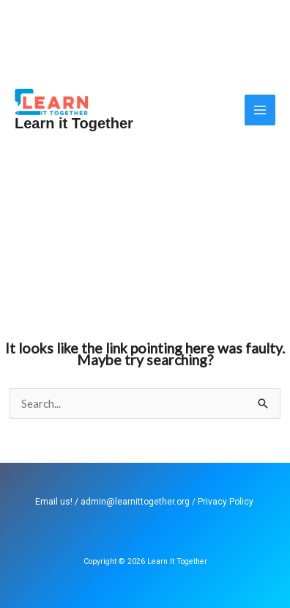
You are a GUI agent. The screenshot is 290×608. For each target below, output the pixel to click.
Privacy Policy (225, 502)
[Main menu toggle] (260, 110)
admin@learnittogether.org (135, 502)
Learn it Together (74, 123)
